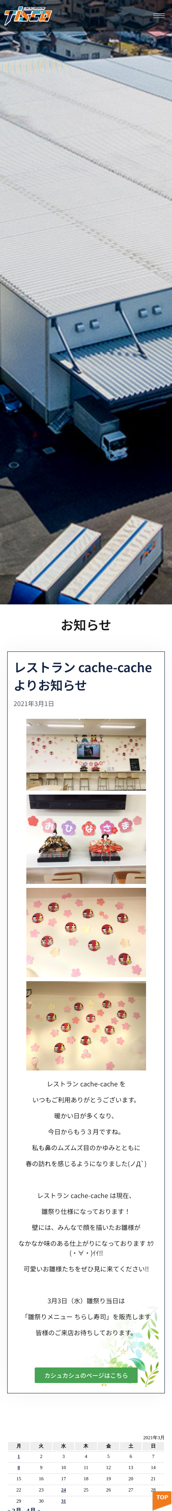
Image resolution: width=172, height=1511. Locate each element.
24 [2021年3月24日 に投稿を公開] (63, 1490)
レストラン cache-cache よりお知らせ (83, 676)
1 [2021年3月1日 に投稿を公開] (19, 1456)
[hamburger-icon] (159, 15)
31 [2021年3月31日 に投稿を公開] (63, 1501)
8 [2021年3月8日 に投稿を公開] (19, 1467)
